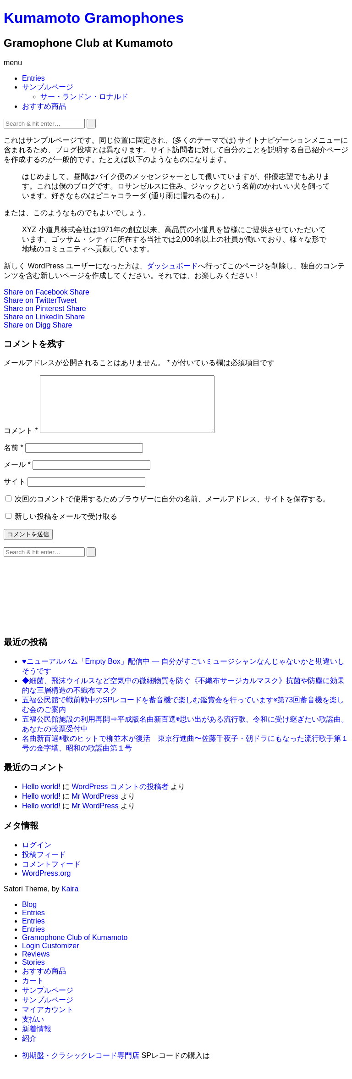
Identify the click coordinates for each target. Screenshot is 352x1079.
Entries (33, 78)
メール (17, 475)
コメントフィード (51, 875)
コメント (21, 441)
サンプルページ (47, 87)
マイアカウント (47, 1020)
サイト (15, 492)
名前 (13, 458)
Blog (29, 915)
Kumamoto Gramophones (94, 18)
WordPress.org (46, 884)
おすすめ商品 (44, 106)
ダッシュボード (172, 266)
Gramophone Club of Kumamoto (74, 948)
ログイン (36, 856)
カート (33, 992)
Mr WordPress (95, 807)
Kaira (69, 900)
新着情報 (36, 1040)
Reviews (36, 965)
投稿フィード (44, 865)
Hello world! (41, 797)
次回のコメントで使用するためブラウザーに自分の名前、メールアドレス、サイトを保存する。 (172, 510)
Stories (33, 973)
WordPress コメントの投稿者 (120, 797)
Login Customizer (50, 957)
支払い (33, 1030)
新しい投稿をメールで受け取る (66, 527)
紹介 (29, 1049)
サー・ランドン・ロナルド (84, 96)
